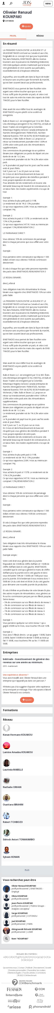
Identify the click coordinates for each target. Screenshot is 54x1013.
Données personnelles (17, 970)
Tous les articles (29, 973)
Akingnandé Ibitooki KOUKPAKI (27, 929)
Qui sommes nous (10, 968)
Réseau (40, 35)
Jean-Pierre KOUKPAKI (22, 903)
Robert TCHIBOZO (13, 822)
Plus (27, 870)
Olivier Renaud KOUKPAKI (24, 885)
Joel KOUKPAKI (18, 921)
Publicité (29, 968)
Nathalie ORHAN (12, 787)
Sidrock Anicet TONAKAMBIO (19, 839)
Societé (48, 968)
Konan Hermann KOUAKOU (17, 734)
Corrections (41, 973)
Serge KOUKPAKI (20, 913)
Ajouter (27, 26)
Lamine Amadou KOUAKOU (18, 752)
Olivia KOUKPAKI (19, 896)
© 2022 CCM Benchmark (27, 975)
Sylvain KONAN (11, 857)
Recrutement (39, 968)
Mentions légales (14, 973)
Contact (21, 968)
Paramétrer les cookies (36, 970)
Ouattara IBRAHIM (13, 804)
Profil (13, 35)
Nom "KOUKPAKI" (20, 938)
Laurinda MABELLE (13, 769)
